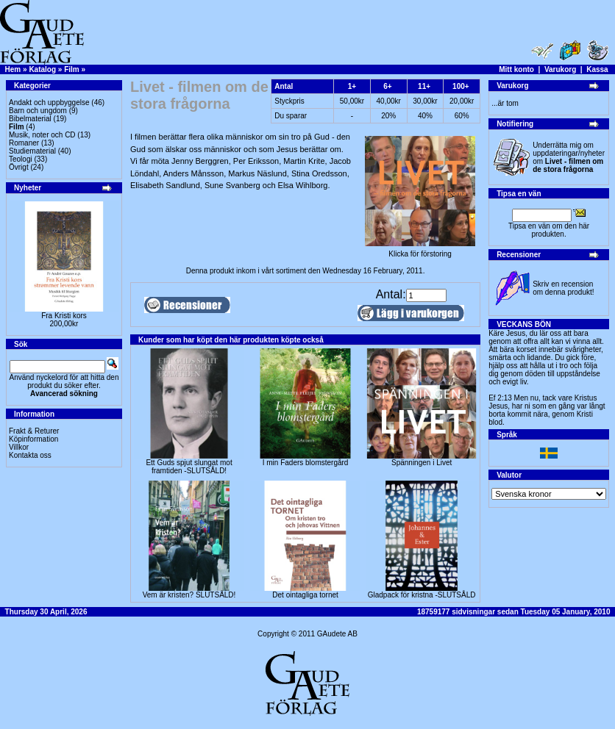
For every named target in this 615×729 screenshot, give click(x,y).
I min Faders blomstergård (306, 463)
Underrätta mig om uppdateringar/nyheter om (569, 157)
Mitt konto (516, 69)
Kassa (597, 69)
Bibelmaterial (30, 119)
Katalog (42, 69)
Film (71, 69)
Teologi (20, 159)
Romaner (24, 143)
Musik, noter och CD (42, 135)
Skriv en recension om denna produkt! (563, 288)
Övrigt (19, 167)
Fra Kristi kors (64, 316)
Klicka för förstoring (420, 250)
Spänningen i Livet (421, 463)
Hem (13, 69)
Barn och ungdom (38, 111)
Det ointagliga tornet (305, 595)
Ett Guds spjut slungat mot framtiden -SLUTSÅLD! (189, 467)
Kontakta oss (30, 455)
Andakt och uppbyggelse (49, 102)
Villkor (19, 447)
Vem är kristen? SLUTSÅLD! (189, 595)
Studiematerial (32, 151)
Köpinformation (33, 439)
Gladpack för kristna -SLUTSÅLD (422, 595)
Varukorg (560, 69)
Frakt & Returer (34, 431)
